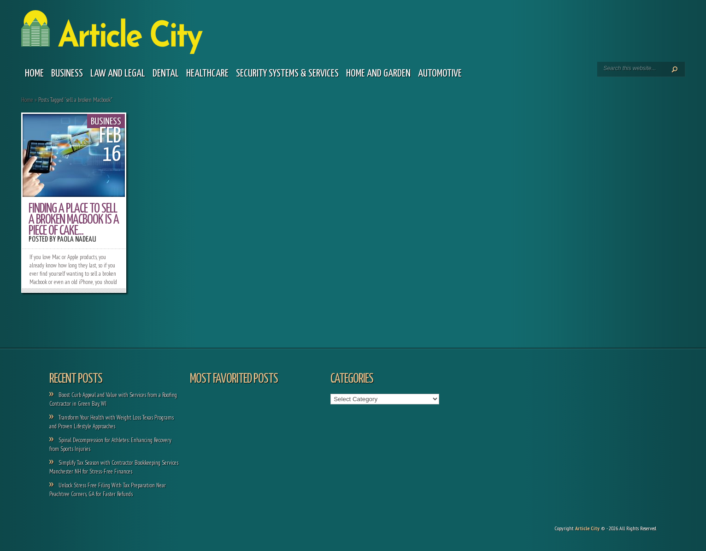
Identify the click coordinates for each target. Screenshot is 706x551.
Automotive (440, 73)
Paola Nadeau (76, 239)
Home (34, 73)
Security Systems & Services (287, 73)
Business (67, 73)
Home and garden (378, 73)
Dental (166, 73)
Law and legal (117, 73)
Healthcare (207, 73)
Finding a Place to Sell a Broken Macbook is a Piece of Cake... (74, 219)
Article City (587, 528)
